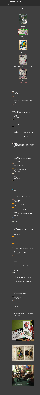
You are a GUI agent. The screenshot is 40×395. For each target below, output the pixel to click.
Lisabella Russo (16, 280)
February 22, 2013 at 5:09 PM (17, 215)
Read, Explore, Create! (15, 2)
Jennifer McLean (16, 111)
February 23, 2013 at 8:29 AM (17, 241)
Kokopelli (15, 122)
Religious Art (7, 12)
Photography (7, 11)
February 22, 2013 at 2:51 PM (16, 201)
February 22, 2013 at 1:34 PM (17, 187)
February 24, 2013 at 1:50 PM (17, 274)
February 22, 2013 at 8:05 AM (17, 141)
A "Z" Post (14, 341)
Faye (14, 221)
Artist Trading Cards (8, 10)
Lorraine (15, 131)
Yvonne (15, 232)
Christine (15, 92)
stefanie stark (15, 212)
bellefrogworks (16, 163)
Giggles (15, 126)
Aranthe (15, 207)
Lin (14, 135)
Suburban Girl (15, 236)
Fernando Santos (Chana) (17, 217)
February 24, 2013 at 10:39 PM (17, 298)
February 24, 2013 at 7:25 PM (17, 290)
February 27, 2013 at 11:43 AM (17, 315)
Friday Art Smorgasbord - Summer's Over (20, 361)
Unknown (15, 99)
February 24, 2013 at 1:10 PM (16, 270)
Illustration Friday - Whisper (23, 84)
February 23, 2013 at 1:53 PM (16, 253)
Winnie (15, 193)
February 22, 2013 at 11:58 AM (17, 171)
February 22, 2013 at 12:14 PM (17, 178)
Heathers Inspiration (16, 255)
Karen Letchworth (16, 173)
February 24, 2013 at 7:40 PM (17, 294)
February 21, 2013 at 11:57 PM (16, 102)
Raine (15, 115)
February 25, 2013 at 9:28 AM (17, 307)
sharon (15, 104)
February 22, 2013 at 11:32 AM (17, 166)
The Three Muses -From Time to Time (23, 83)
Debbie (15, 272)
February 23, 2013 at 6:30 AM (17, 234)
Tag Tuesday (23, 38)
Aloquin (15, 228)
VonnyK (15, 284)
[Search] (33, 2)
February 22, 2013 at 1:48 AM (17, 117)
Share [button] (6, 7)
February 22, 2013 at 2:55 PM (17, 205)
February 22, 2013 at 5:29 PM (17, 219)
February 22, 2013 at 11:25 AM (17, 161)
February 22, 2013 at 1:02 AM (17, 109)
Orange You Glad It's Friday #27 (23, 28)
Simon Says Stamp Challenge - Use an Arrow (23, 82)
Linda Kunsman (16, 157)
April (14, 251)
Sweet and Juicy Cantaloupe (17, 302)
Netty (15, 180)
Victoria (15, 143)
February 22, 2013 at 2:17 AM (16, 124)
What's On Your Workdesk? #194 (23, 68)
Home (8, 4)
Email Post (15, 88)
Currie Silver (15, 264)
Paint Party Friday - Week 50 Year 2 (23, 54)
